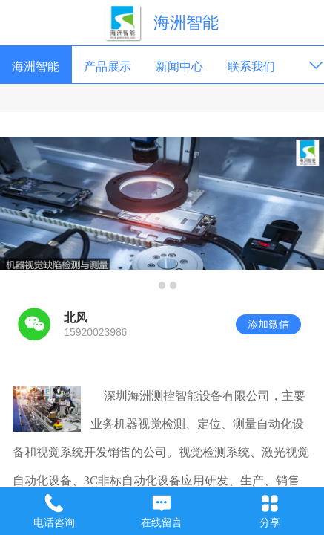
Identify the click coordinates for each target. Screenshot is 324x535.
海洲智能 (186, 22)
